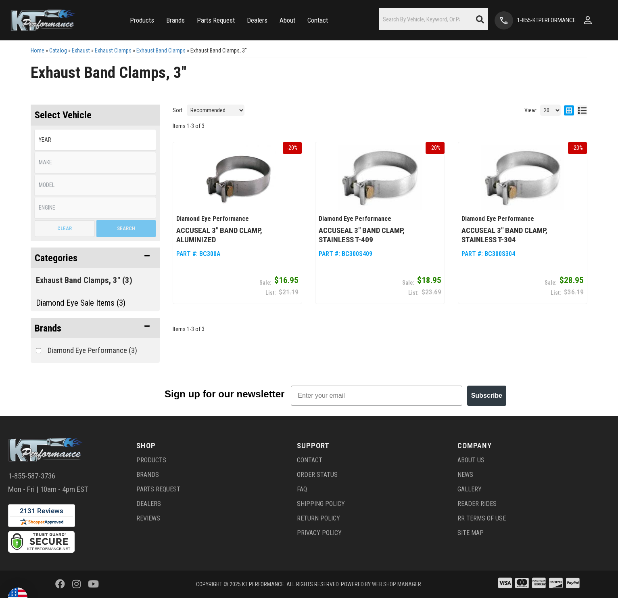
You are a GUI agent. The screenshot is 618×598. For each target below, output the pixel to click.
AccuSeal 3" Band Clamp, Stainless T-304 (504, 235)
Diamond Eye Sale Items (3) (80, 303)
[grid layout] (569, 110)
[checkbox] (38, 350)
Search (126, 228)
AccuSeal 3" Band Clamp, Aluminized (219, 235)
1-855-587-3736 (31, 475)
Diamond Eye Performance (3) (92, 350)
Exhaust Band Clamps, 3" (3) (84, 280)
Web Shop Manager (396, 584)
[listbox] (95, 140)
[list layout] (582, 110)
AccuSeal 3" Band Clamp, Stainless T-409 (362, 235)
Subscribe (486, 395)
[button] (142, 20)
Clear (64, 228)
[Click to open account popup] (588, 20)
